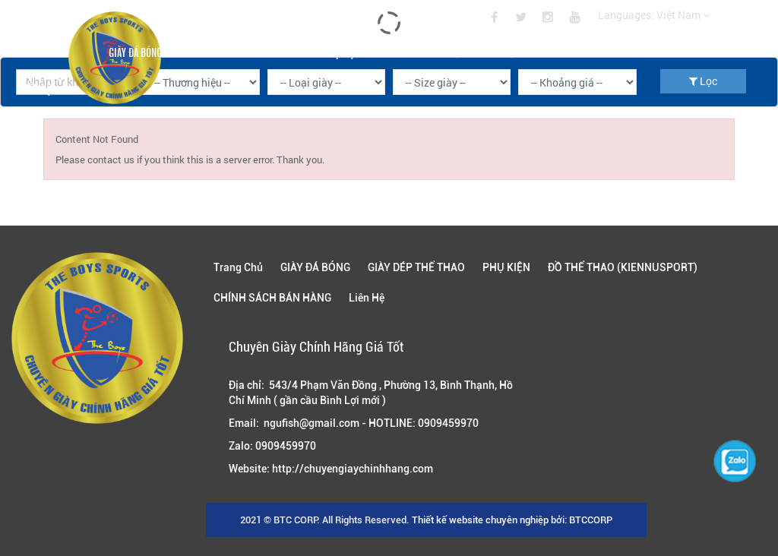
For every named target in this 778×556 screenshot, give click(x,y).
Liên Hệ (36, 88)
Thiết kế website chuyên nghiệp (480, 520)
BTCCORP (590, 520)
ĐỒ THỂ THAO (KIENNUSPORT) (458, 51)
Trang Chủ (42, 51)
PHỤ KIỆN (341, 51)
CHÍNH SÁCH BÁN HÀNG (601, 51)
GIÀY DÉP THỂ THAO (243, 51)
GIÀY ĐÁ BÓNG (135, 51)
